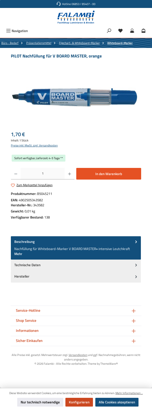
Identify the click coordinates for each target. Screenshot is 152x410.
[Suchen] (109, 30)
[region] (76, 97)
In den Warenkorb (108, 173)
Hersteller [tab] (76, 276)
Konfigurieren (79, 402)
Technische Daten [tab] (76, 265)
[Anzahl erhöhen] (69, 174)
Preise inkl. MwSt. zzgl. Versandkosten (34, 145)
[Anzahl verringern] (16, 174)
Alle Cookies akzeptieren (117, 402)
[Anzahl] (42, 174)
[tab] (76, 248)
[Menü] (17, 30)
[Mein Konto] (132, 30)
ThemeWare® (109, 363)
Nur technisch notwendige (40, 402)
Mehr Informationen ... (129, 393)
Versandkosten (78, 355)
